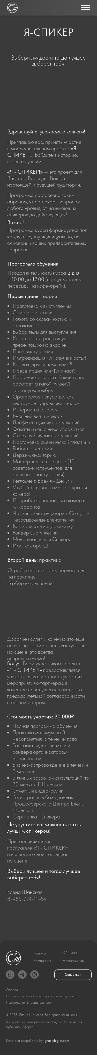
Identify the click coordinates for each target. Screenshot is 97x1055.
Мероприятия (73, 960)
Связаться (73, 974)
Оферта (12, 990)
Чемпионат (42, 960)
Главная (39, 953)
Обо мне (69, 952)
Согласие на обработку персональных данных (41, 996)
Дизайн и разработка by (37, 1040)
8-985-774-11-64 (26, 899)
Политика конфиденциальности (29, 1002)
